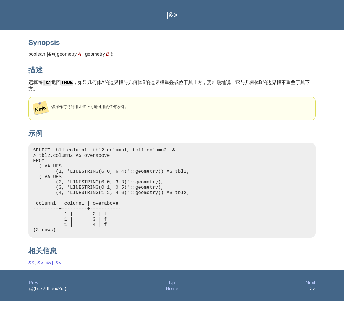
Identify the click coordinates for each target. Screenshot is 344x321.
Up (172, 302)
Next (310, 302)
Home (172, 308)
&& (31, 282)
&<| (49, 282)
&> (40, 282)
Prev (33, 302)
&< (59, 282)
